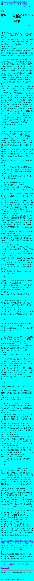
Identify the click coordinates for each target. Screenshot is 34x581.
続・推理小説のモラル (9, 549)
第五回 (24, 6)
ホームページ (5, 568)
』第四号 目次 (23, 564)
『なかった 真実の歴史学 (9, 564)
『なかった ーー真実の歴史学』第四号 (14, 2)
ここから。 (4, 574)
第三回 (24, 4)
